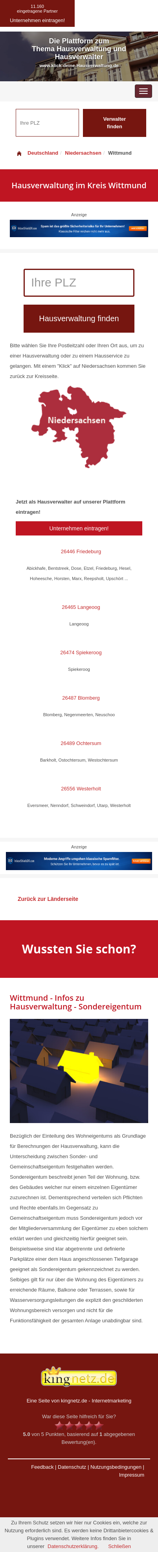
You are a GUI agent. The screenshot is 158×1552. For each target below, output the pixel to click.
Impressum (131, 1475)
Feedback (42, 1467)
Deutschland (37, 153)
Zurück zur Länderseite (48, 899)
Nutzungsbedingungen (115, 1467)
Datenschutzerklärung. (73, 1546)
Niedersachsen (83, 153)
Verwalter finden (114, 122)
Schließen (119, 1546)
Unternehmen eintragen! (79, 528)
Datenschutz (72, 1467)
